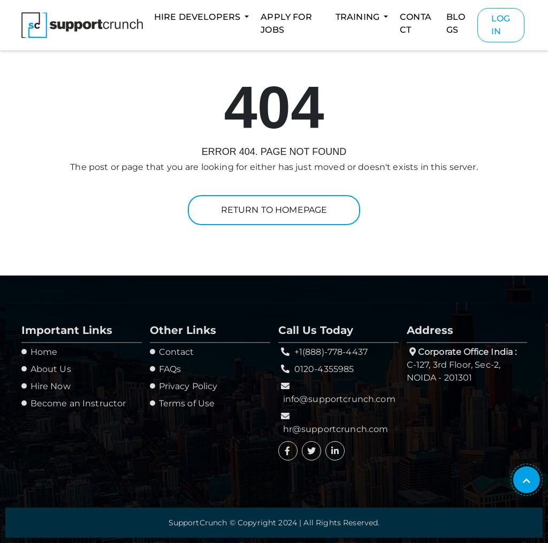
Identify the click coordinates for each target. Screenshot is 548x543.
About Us (51, 369)
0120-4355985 (324, 369)
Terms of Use (187, 403)
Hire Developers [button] (198, 17)
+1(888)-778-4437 (331, 352)
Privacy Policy (188, 386)
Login (500, 24)
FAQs (170, 369)
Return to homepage (274, 210)
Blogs (455, 23)
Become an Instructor (78, 403)
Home (44, 352)
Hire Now (51, 386)
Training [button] (359, 17)
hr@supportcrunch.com (336, 429)
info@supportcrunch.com (339, 399)
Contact (415, 23)
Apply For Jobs (286, 23)
